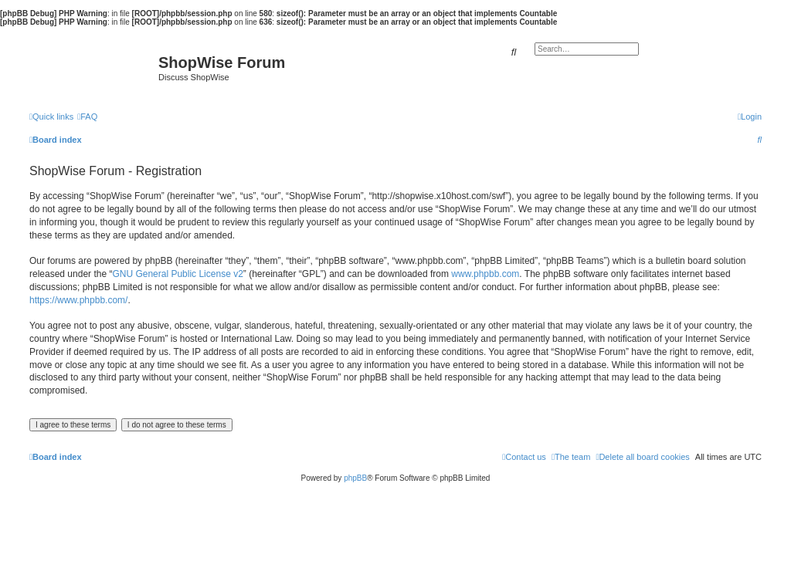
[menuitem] (87, 116)
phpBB (355, 478)
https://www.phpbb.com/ (78, 300)
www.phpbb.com (485, 274)
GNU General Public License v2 (177, 274)
